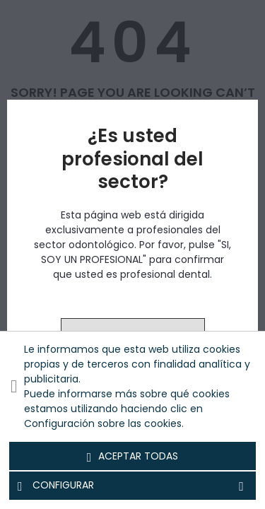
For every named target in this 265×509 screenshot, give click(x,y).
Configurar (132, 485)
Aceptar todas (133, 456)
